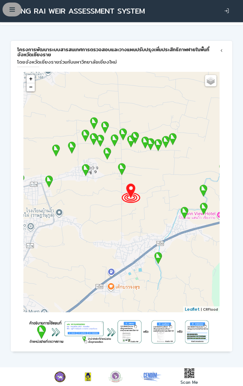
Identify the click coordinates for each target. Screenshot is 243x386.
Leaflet (192, 309)
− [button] (31, 87)
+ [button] (31, 79)
